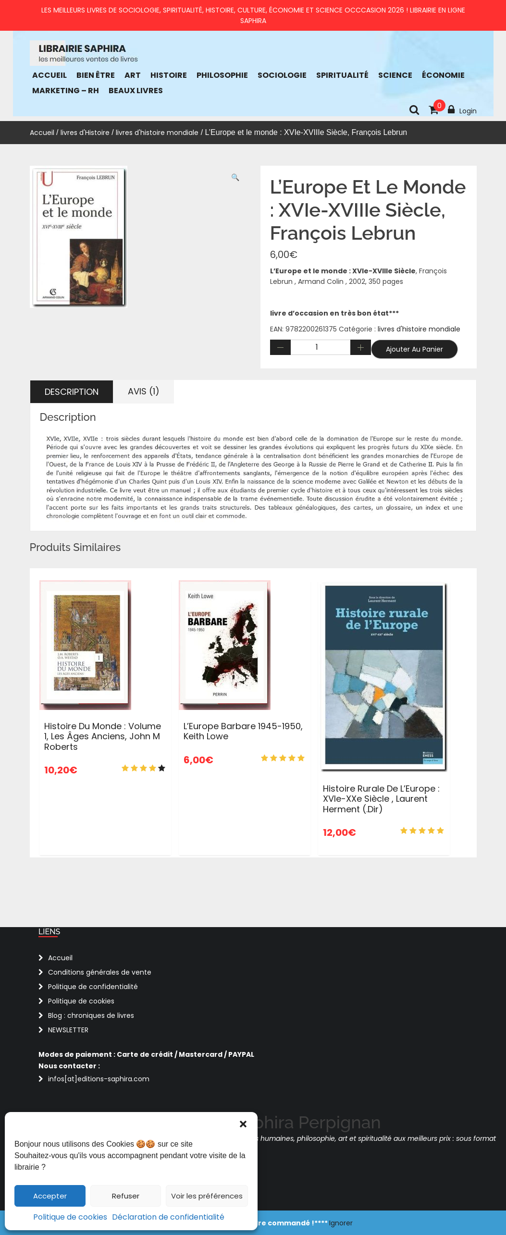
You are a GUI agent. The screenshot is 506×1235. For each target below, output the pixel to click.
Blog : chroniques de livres (91, 1015)
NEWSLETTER (68, 1030)
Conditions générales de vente (99, 972)
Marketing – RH (65, 90)
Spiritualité (342, 75)
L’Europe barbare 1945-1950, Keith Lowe (243, 731)
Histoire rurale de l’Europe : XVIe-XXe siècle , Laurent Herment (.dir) (381, 799)
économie (443, 75)
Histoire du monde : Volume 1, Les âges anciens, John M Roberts (102, 736)
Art (132, 75)
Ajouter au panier (414, 349)
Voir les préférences (207, 1196)
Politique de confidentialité (93, 986)
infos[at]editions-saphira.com (98, 1079)
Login (462, 110)
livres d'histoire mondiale (157, 132)
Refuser (125, 1196)
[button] (243, 1124)
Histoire (168, 75)
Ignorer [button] (341, 1223)
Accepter (50, 1196)
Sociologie (282, 75)
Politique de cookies (70, 1217)
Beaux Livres (136, 90)
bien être (95, 75)
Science (395, 75)
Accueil (49, 75)
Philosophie (222, 75)
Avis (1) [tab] (144, 391)
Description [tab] (72, 392)
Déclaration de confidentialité (168, 1217)
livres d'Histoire (85, 132)
